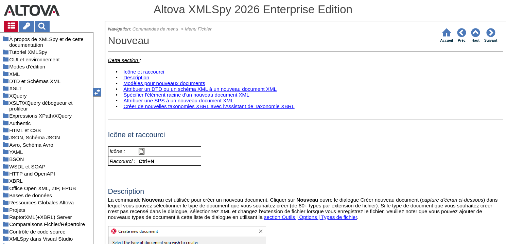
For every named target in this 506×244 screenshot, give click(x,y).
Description (136, 77)
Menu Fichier (199, 29)
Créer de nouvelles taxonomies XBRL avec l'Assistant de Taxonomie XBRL (209, 106)
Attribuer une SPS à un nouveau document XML (178, 100)
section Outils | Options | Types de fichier (310, 217)
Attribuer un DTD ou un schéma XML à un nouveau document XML (200, 89)
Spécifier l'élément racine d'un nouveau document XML (186, 95)
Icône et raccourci (143, 72)
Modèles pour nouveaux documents (164, 83)
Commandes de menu (156, 29)
